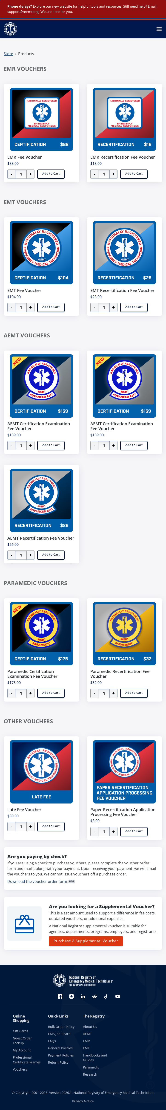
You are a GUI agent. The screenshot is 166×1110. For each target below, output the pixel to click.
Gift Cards (20, 1031)
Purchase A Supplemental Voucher (86, 940)
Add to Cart (51, 173)
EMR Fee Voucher (24, 157)
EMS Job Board (59, 1034)
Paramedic (91, 1067)
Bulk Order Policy (61, 1026)
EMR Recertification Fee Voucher (122, 157)
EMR (86, 1041)
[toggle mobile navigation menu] (159, 29)
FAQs (52, 1041)
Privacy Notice (83, 1101)
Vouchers (20, 1069)
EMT (86, 1048)
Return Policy (58, 1062)
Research (90, 1074)
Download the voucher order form (37, 881)
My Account (22, 1050)
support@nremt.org (23, 11)
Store (8, 53)
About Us (90, 1026)
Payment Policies (61, 1055)
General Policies (60, 1048)
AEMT (87, 1034)
